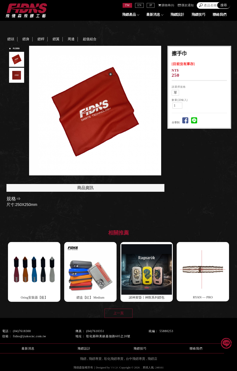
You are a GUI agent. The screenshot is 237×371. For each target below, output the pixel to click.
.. (141, 367)
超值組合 (90, 39)
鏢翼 (56, 39)
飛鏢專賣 (95, 358)
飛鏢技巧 (198, 14)
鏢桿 (40, 39)
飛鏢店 (152, 358)
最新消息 (154, 14)
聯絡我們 (219, 14)
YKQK (115, 367)
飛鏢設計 (177, 14)
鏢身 (25, 39)
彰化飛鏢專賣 (113, 358)
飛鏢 (83, 358)
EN (139, 5)
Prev (33, 110)
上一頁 (118, 313)
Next (158, 110)
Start (97, 179)
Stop (100, 179)
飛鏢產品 (130, 14)
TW (127, 5)
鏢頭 (10, 39)
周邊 (71, 39)
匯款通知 (186, 5)
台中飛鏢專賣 (135, 358)
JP (150, 5)
